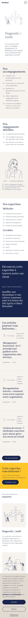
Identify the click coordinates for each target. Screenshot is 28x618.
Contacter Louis (10, 482)
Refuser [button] (14, 609)
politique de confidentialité (11, 594)
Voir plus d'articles (11, 458)
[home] (5, 2)
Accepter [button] (14, 602)
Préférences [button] (14, 615)
